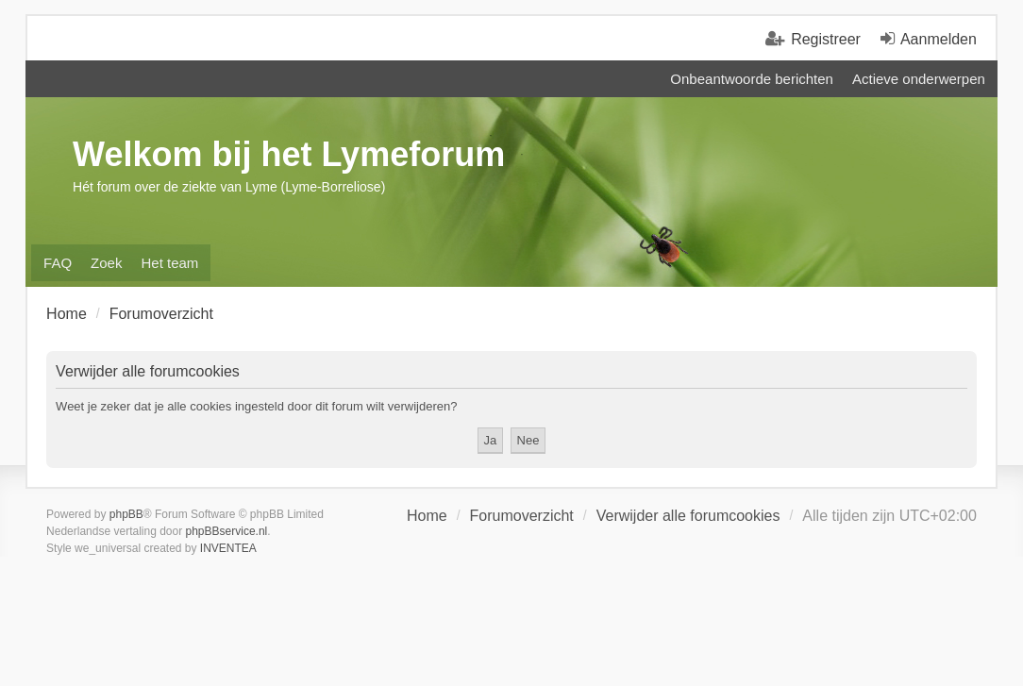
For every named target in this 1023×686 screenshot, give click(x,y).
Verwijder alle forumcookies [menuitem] (688, 516)
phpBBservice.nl (227, 531)
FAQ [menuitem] (57, 263)
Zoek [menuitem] (106, 263)
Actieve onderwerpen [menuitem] (918, 79)
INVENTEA (228, 548)
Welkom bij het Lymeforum (289, 154)
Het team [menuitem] (169, 263)
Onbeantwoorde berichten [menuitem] (751, 79)
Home (427, 516)
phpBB (126, 514)
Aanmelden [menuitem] (938, 39)
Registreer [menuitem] (826, 39)
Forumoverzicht (522, 516)
